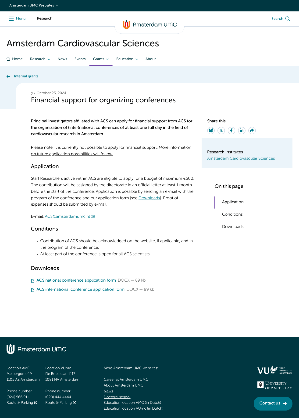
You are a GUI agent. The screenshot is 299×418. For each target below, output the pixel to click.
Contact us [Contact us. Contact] (270, 403)
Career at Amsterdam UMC (126, 380)
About (151, 59)
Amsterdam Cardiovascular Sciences (241, 159)
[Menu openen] (16, 19)
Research (38, 59)
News (62, 59)
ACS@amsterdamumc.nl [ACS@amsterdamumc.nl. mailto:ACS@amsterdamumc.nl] (67, 217)
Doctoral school (117, 397)
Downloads (233, 227)
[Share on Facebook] (231, 130)
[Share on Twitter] (221, 130)
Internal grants (26, 76)
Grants (98, 59)
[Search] (281, 19)
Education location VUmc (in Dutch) (133, 409)
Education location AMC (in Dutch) (132, 403)
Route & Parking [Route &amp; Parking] (20, 403)
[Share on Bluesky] (211, 130)
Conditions (232, 215)
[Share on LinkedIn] (242, 130)
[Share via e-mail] (252, 130)
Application (233, 202)
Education (124, 59)
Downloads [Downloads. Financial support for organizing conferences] (149, 198)
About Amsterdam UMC (123, 385)
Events (80, 59)
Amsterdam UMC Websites (31, 5)
